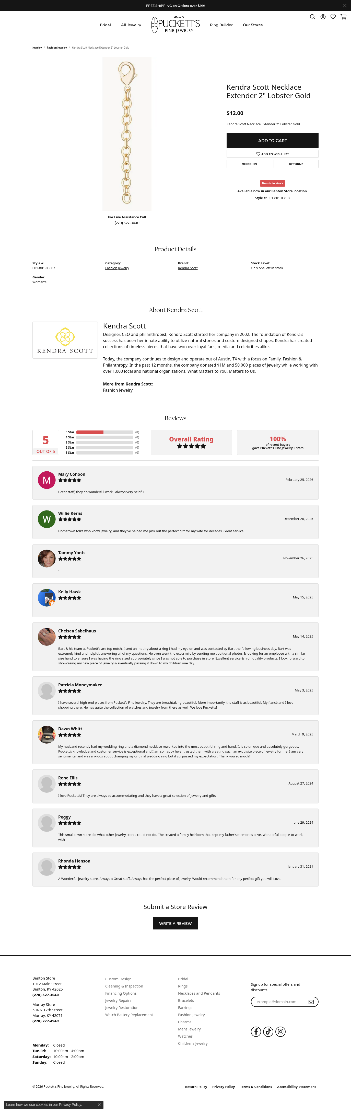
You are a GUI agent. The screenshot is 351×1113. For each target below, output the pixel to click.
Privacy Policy (223, 1086)
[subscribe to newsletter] (311, 1001)
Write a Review (175, 923)
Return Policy (196, 1086)
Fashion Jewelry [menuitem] (191, 1014)
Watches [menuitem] (185, 1036)
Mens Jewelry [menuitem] (189, 1029)
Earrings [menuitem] (185, 1007)
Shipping (249, 164)
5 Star (70, 432)
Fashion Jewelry (57, 47)
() (137, 432)
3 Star (70, 442)
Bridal (105, 24)
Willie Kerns (70, 513)
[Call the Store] (45, 994)
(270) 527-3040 (127, 222)
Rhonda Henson (74, 861)
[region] (127, 134)
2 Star (70, 447)
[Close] (345, 5)
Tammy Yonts (72, 552)
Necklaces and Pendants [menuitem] (199, 993)
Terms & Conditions (256, 1086)
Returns (296, 164)
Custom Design (118, 978)
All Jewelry (131, 24)
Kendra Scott (188, 268)
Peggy (64, 817)
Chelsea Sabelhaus (77, 631)
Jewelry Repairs (118, 1000)
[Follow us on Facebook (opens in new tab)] (256, 1032)
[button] (312, 17)
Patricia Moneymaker (80, 685)
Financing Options (121, 993)
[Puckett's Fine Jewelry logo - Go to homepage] (175, 24)
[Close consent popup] (99, 1104)
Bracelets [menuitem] (186, 1000)
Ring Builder (221, 24)
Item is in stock (272, 183)
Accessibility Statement (296, 1086)
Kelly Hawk (69, 592)
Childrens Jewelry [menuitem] (193, 1043)
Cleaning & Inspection (124, 986)
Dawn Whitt (70, 729)
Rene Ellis (67, 778)
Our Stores (253, 24)
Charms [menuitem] (184, 1021)
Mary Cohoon (71, 474)
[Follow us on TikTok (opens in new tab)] (268, 1032)
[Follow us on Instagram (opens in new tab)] (280, 1032)
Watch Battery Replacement (129, 1014)
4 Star (70, 437)
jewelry (37, 47)
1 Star (70, 452)
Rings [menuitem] (183, 986)
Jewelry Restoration (121, 1007)
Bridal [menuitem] (183, 978)
